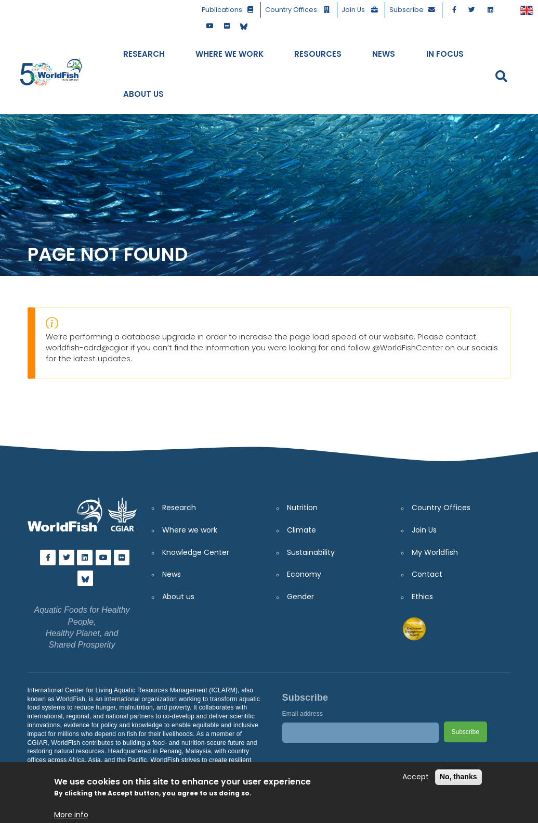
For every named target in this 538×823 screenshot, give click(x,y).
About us (178, 596)
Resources (318, 53)
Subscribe (414, 10)
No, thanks (458, 777)
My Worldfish (435, 552)
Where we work (189, 530)
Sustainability (311, 552)
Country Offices (299, 10)
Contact (427, 574)
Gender (300, 596)
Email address (302, 713)
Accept (415, 777)
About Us (143, 93)
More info (71, 815)
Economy (304, 574)
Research (144, 53)
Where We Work (229, 53)
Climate (301, 530)
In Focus (445, 53)
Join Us (362, 10)
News (383, 53)
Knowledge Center (195, 552)
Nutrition (302, 507)
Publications (230, 10)
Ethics (422, 596)
